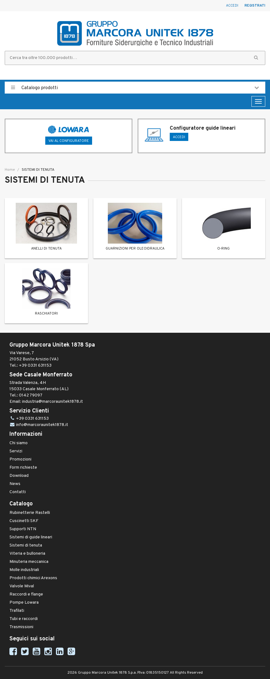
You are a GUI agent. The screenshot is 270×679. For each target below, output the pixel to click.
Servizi (15, 451)
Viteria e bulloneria (27, 553)
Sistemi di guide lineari (30, 537)
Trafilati (16, 610)
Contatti (17, 492)
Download (19, 475)
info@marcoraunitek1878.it (42, 425)
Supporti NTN (22, 529)
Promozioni (20, 459)
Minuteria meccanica (28, 561)
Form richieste (23, 467)
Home (10, 169)
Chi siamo (18, 443)
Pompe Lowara (24, 602)
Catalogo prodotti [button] (135, 88)
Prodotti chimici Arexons (33, 578)
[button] (256, 57)
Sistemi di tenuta (25, 545)
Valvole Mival (21, 586)
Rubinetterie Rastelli (29, 512)
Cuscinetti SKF (23, 521)
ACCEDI (179, 137)
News (14, 484)
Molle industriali (24, 570)
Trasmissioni (21, 627)
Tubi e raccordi (23, 619)
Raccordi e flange (26, 594)
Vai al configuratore (68, 141)
